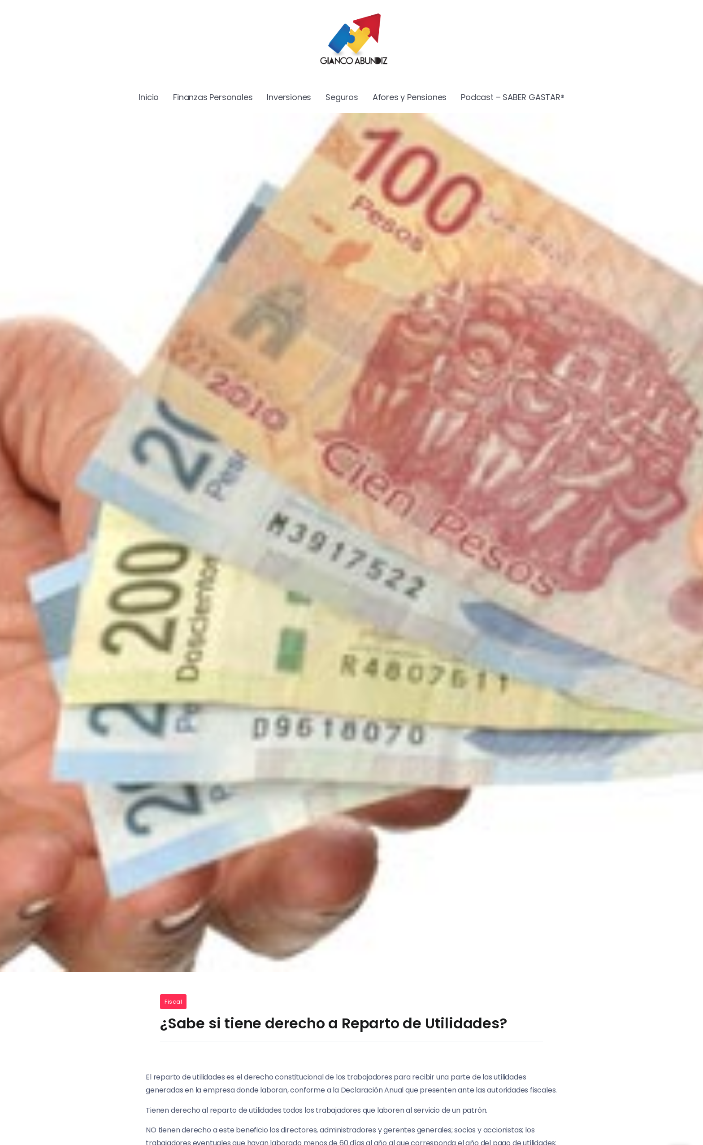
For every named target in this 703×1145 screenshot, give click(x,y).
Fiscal (173, 1001)
